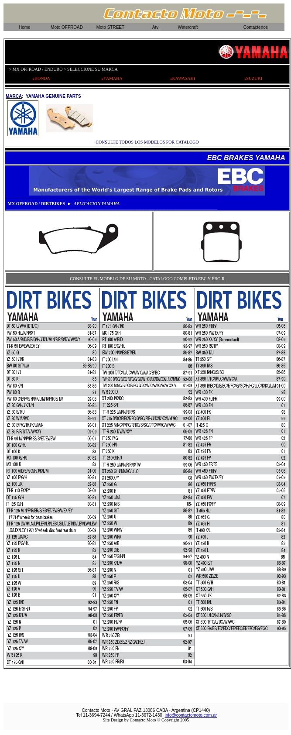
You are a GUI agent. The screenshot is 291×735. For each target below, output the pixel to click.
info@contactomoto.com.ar (190, 715)
